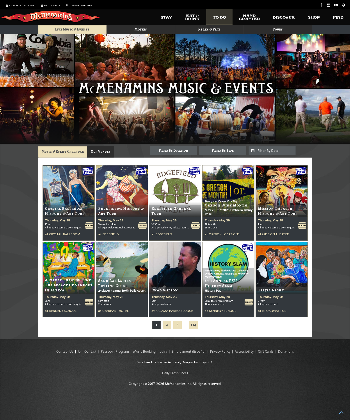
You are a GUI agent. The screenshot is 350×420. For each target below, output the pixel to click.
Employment (181, 351)
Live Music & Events (72, 29)
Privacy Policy (220, 351)
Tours (278, 29)
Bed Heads (50, 5)
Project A (206, 362)
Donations (286, 351)
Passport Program (115, 351)
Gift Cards (266, 351)
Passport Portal (20, 5)
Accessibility (244, 351)
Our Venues (100, 151)
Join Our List (87, 351)
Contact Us (64, 351)
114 (193, 324)
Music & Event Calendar (63, 151)
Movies (141, 29)
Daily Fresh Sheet (175, 373)
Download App (79, 5)
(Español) (199, 351)
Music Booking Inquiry (150, 351)
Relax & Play (209, 29)
